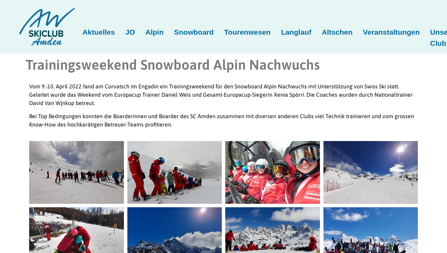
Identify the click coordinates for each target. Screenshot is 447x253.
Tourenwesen (247, 32)
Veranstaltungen (391, 32)
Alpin (154, 32)
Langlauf (296, 32)
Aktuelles (99, 32)
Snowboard (194, 32)
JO (130, 32)
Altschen (337, 32)
